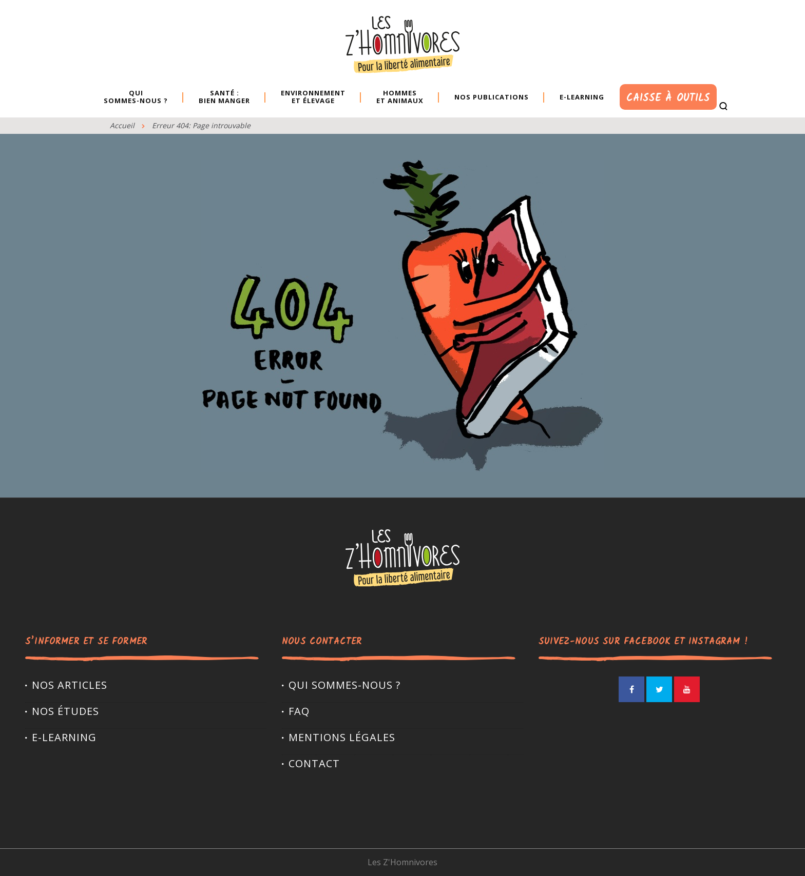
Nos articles (69, 685)
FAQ (299, 711)
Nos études (65, 711)
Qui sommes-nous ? (344, 685)
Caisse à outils (668, 98)
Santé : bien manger (224, 96)
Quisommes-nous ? (136, 96)
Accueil (122, 125)
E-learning (582, 97)
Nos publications (491, 97)
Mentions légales (342, 737)
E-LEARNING (64, 737)
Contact (314, 763)
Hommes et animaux (400, 96)
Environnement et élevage (313, 96)
